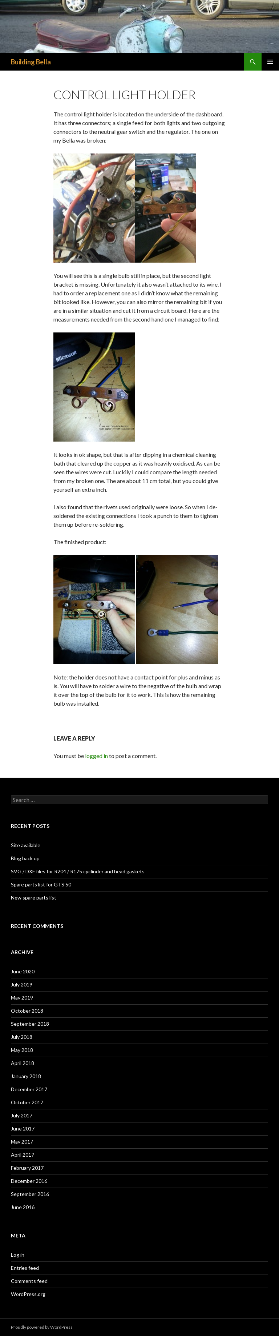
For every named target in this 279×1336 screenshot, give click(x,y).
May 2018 (22, 1050)
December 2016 (29, 1181)
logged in (96, 755)
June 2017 (23, 1128)
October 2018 (27, 1011)
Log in (17, 1255)
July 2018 (21, 1037)
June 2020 (23, 971)
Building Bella (31, 62)
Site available (25, 845)
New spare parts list (33, 897)
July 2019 (21, 984)
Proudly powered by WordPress (42, 1327)
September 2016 (30, 1194)
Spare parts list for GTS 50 (41, 884)
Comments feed (29, 1281)
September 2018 (30, 1024)
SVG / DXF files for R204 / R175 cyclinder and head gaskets (78, 871)
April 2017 (22, 1155)
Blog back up (25, 858)
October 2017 (27, 1102)
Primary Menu (270, 62)
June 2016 (23, 1207)
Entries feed (25, 1268)
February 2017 (27, 1168)
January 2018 (26, 1076)
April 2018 (22, 1063)
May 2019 (22, 997)
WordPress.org (28, 1294)
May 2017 (22, 1141)
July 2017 (21, 1115)
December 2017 (29, 1089)
